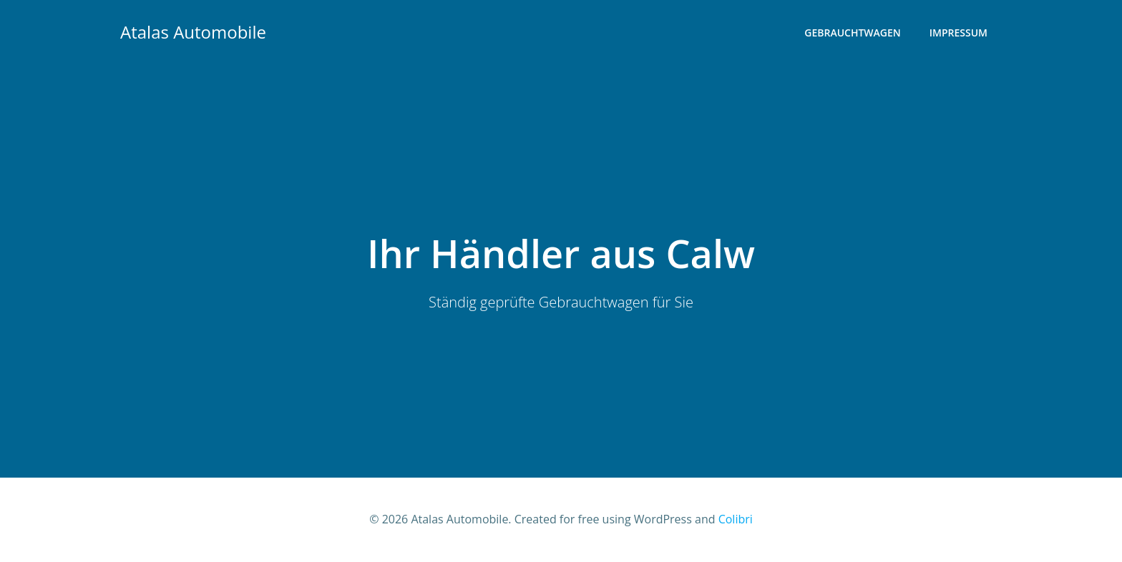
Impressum (958, 32)
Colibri (735, 519)
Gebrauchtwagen (852, 32)
